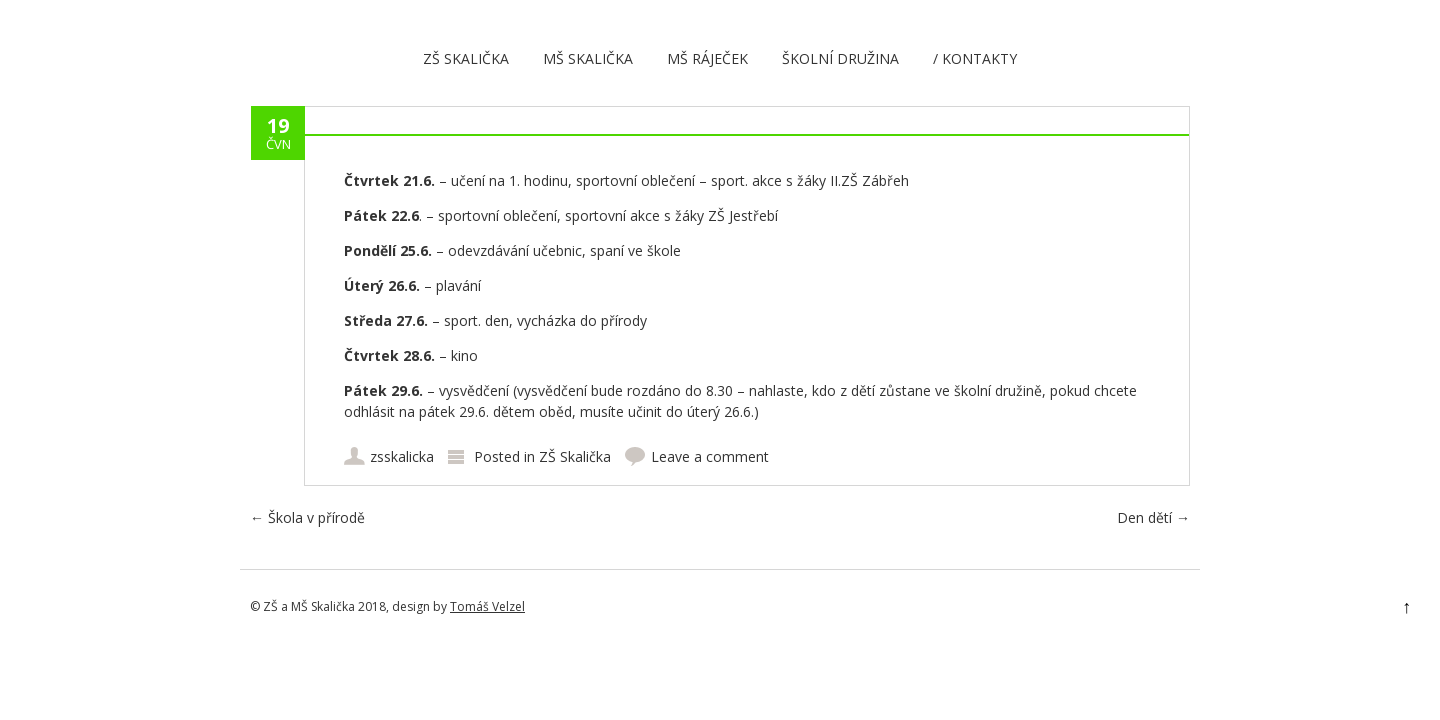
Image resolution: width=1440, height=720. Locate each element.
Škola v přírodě (307, 517)
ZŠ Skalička (466, 58)
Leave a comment (710, 456)
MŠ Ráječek (707, 58)
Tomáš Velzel (487, 606)
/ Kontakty (975, 58)
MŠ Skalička (588, 58)
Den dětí (1153, 517)
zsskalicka (402, 456)
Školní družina (840, 58)
